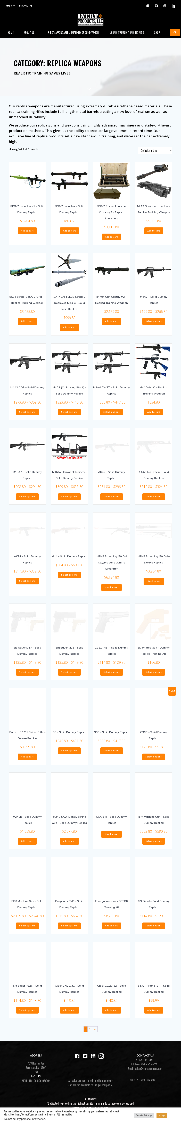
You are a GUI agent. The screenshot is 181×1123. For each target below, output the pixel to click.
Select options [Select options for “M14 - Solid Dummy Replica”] (69, 573)
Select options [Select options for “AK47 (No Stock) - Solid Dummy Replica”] (153, 495)
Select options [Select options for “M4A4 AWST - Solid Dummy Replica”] (111, 411)
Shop (158, 32)
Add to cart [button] (27, 229)
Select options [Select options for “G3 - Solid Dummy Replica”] (69, 749)
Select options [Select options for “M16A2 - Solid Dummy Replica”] (27, 495)
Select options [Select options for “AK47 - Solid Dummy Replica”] (111, 495)
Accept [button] (162, 1115)
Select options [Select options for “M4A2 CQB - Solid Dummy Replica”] (27, 411)
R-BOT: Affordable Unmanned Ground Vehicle (74, 32)
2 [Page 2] (89, 1028)
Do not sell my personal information (24, 1118)
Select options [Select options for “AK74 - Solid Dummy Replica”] (27, 580)
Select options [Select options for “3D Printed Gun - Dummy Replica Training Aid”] (153, 671)
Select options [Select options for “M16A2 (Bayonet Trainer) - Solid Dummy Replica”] (69, 495)
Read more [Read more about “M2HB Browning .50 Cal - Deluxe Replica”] (154, 580)
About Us (31, 32)
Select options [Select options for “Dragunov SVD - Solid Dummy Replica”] (69, 924)
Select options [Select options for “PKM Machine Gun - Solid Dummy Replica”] (27, 924)
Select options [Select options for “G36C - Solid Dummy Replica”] (153, 755)
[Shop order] (155, 149)
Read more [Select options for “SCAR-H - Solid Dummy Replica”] (111, 833)
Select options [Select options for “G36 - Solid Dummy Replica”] (111, 749)
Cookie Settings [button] (144, 1115)
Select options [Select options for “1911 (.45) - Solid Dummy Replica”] (111, 671)
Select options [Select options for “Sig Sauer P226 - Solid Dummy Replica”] (27, 1009)
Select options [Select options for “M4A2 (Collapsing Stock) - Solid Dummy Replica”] (69, 411)
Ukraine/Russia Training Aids (127, 32)
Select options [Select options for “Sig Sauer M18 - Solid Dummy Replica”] (69, 671)
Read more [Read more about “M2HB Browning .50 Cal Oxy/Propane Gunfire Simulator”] (111, 586)
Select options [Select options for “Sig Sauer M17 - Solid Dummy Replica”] (27, 671)
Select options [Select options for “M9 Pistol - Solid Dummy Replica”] (153, 924)
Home (11, 32)
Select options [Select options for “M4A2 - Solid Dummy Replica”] (153, 320)
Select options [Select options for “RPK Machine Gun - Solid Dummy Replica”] (153, 840)
